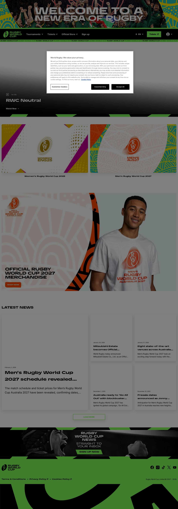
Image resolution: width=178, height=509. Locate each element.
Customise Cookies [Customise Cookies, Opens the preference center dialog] (59, 87)
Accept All (120, 87)
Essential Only (100, 87)
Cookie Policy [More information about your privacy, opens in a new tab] (86, 80)
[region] (90, 72)
